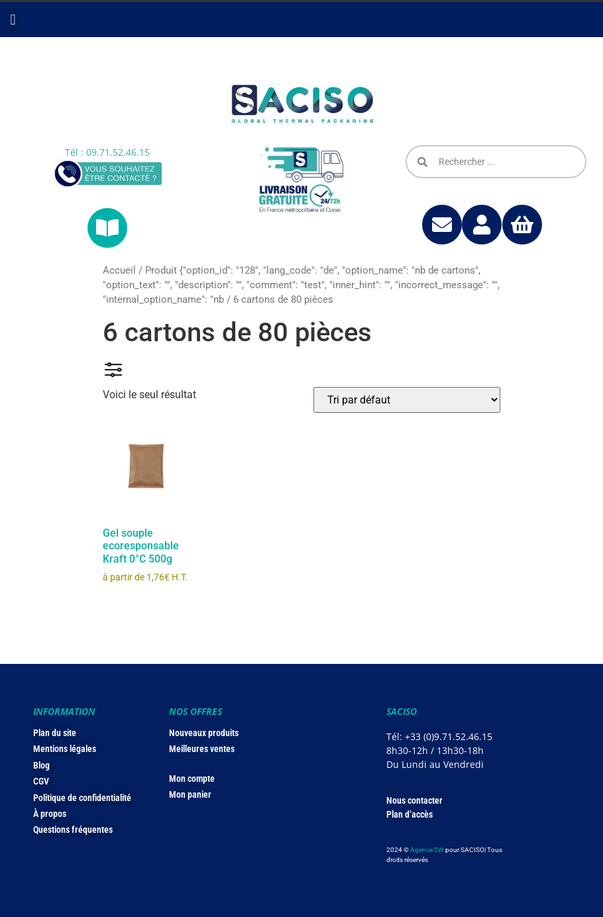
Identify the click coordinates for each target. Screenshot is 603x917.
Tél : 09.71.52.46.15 (107, 152)
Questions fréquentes (73, 829)
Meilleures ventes (202, 748)
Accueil (119, 270)
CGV (41, 781)
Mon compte (192, 778)
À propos (49, 813)
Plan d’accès (409, 814)
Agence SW (427, 849)
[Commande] (406, 400)
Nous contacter (414, 800)
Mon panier (190, 794)
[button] (13, 19)
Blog (41, 765)
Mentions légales (64, 748)
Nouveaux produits (204, 733)
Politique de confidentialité (82, 797)
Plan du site (54, 733)
